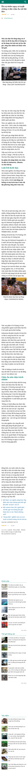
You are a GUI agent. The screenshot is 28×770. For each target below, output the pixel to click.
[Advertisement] (14, 28)
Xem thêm (24, 630)
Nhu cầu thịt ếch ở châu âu (8, 533)
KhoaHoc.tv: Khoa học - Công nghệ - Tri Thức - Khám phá (14, 1)
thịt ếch (23, 529)
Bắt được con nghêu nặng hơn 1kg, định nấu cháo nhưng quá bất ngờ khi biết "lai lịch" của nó (14, 502)
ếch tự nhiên (16, 529)
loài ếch (10, 529)
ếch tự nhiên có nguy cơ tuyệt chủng (11, 531)
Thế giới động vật (8, 18)
